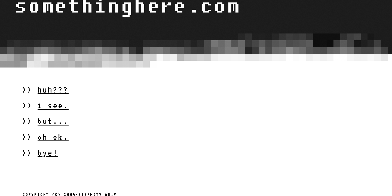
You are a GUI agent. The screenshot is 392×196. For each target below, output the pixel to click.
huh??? (53, 89)
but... (53, 121)
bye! (48, 153)
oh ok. (53, 137)
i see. (53, 105)
